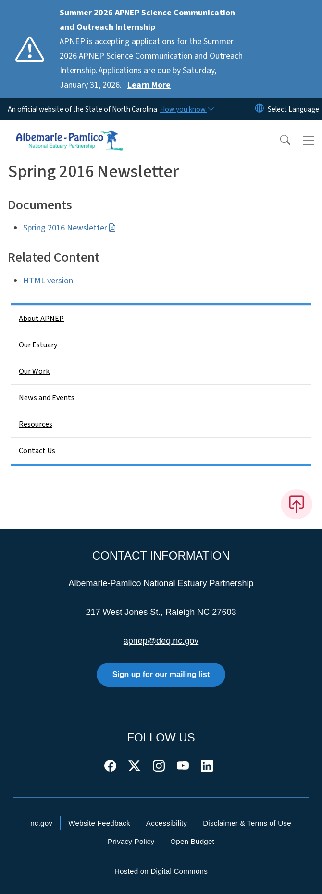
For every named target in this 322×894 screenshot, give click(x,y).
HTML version (48, 281)
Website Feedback (99, 823)
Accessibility (166, 823)
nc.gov (41, 823)
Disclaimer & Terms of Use (247, 823)
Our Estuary (38, 345)
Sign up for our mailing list (161, 674)
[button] (278, 140)
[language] (293, 109)
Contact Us (37, 451)
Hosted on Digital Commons (161, 871)
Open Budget (192, 841)
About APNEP (41, 318)
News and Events (46, 398)
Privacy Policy (131, 841)
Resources (35, 424)
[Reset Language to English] (259, 109)
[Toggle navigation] (308, 140)
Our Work (34, 371)
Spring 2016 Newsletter (69, 228)
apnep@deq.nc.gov (161, 641)
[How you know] (186, 109)
